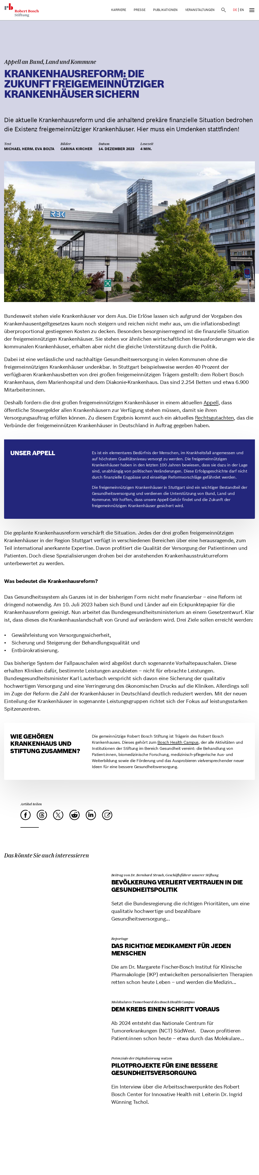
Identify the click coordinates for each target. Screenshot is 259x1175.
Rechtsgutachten (214, 417)
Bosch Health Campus (178, 742)
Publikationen (165, 10)
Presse (139, 10)
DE (235, 10)
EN (242, 10)
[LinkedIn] (91, 815)
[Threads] (42, 815)
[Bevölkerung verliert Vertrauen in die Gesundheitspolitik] (183, 895)
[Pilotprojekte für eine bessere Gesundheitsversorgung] (54, 1050)
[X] (58, 815)
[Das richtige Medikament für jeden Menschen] (183, 958)
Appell (211, 402)
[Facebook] (25, 815)
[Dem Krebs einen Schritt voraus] (183, 1018)
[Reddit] (74, 815)
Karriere (118, 10)
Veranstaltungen (200, 10)
